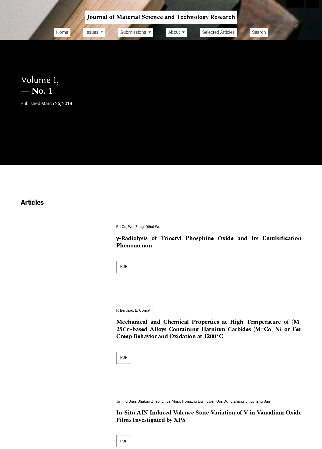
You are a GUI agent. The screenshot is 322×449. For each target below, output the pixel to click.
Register (295, 4)
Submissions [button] (133, 32)
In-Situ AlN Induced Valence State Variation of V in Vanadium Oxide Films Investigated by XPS (208, 416)
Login (312, 4)
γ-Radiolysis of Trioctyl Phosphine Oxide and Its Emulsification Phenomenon (208, 242)
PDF (123, 266)
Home (62, 32)
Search (259, 32)
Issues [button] (92, 32)
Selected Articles (218, 32)
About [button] (174, 32)
